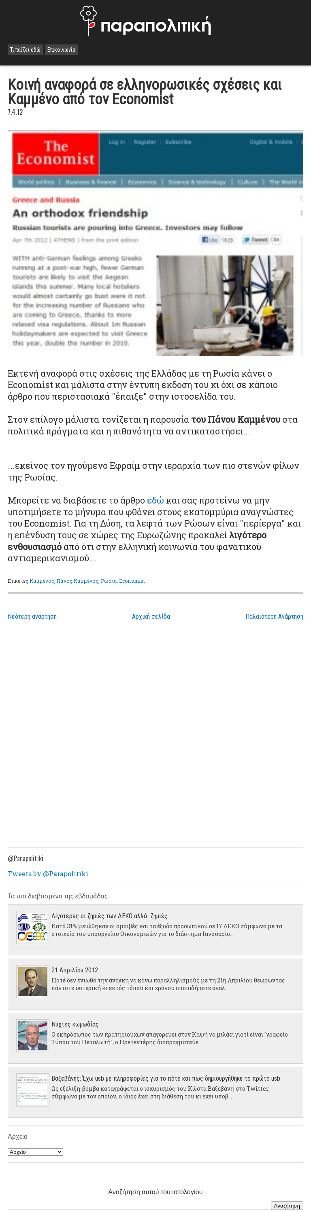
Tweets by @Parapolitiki (48, 873)
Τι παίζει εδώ (25, 49)
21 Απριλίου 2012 (74, 970)
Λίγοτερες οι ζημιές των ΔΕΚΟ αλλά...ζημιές (109, 916)
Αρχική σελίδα (151, 616)
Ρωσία (109, 581)
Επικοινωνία (61, 49)
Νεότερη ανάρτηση (32, 616)
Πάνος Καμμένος (77, 581)
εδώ (155, 500)
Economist (132, 581)
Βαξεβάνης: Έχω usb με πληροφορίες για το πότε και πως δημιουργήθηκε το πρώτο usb (165, 1078)
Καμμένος (42, 581)
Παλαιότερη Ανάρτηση (274, 616)
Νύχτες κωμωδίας (75, 1024)
